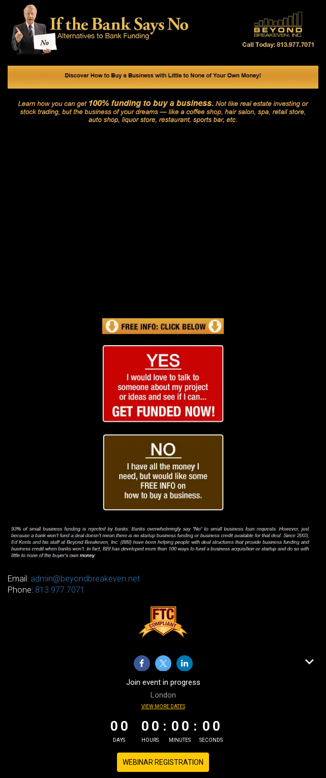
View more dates (163, 706)
